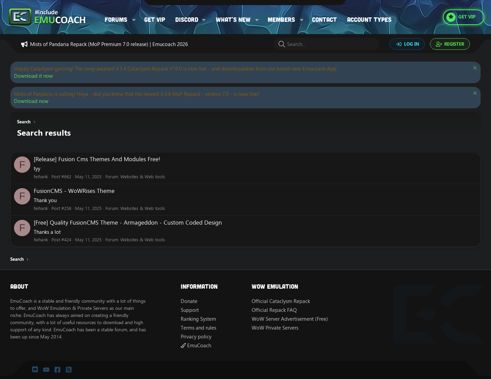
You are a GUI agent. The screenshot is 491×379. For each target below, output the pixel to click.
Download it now (33, 75)
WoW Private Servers (275, 327)
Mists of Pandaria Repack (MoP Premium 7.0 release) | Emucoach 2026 (109, 44)
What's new (233, 19)
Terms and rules (198, 327)
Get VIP (154, 19)
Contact (324, 19)
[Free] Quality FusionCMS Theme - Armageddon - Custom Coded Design (128, 222)
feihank (41, 176)
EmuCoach (196, 345)
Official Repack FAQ (274, 310)
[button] (134, 19)
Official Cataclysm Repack (281, 301)
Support (190, 310)
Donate (189, 301)
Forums (116, 19)
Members (281, 19)
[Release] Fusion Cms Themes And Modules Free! (97, 159)
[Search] (326, 44)
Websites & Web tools (142, 176)
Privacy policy (196, 336)
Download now (31, 101)
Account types (369, 19)
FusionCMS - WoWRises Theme (74, 191)
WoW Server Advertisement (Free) (290, 318)
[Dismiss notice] (474, 68)
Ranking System (198, 318)
